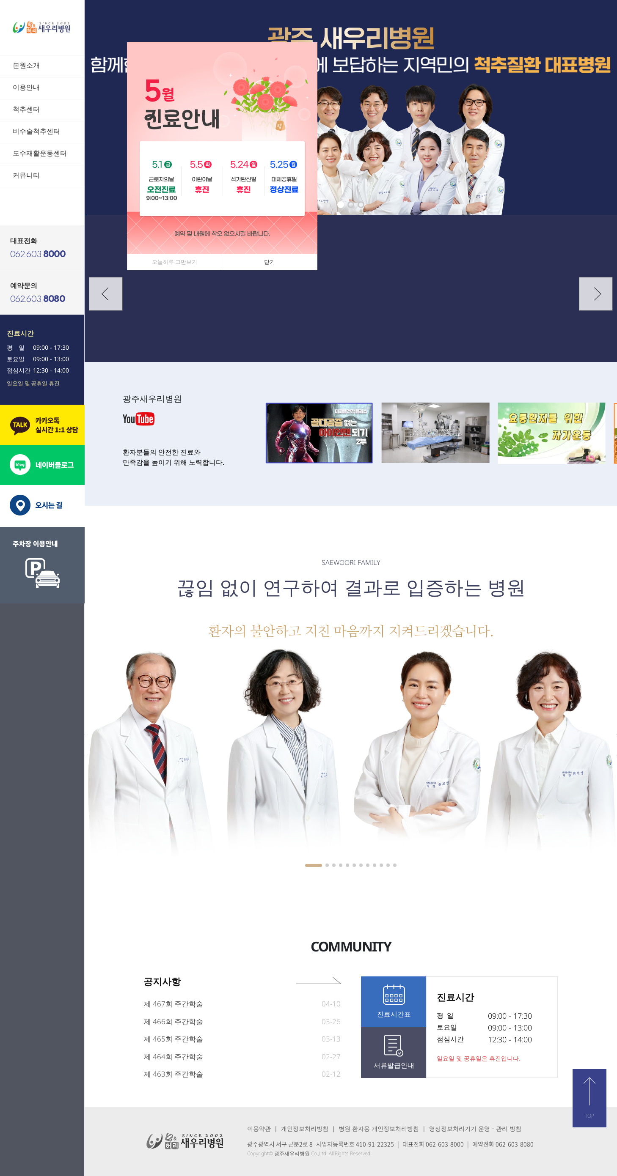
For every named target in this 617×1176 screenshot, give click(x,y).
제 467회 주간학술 (173, 1020)
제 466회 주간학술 (173, 1038)
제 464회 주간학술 (173, 1073)
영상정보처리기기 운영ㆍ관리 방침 (475, 1128)
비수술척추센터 (36, 131)
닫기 (269, 262)
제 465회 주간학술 (173, 1056)
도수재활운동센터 (40, 153)
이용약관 (259, 1128)
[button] (340, 204)
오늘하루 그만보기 (174, 262)
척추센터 (26, 109)
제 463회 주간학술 (173, 1091)
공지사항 (162, 998)
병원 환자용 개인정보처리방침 (379, 1128)
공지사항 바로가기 (318, 997)
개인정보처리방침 (304, 1128)
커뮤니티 (26, 175)
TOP (589, 1115)
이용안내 (26, 87)
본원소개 (26, 65)
